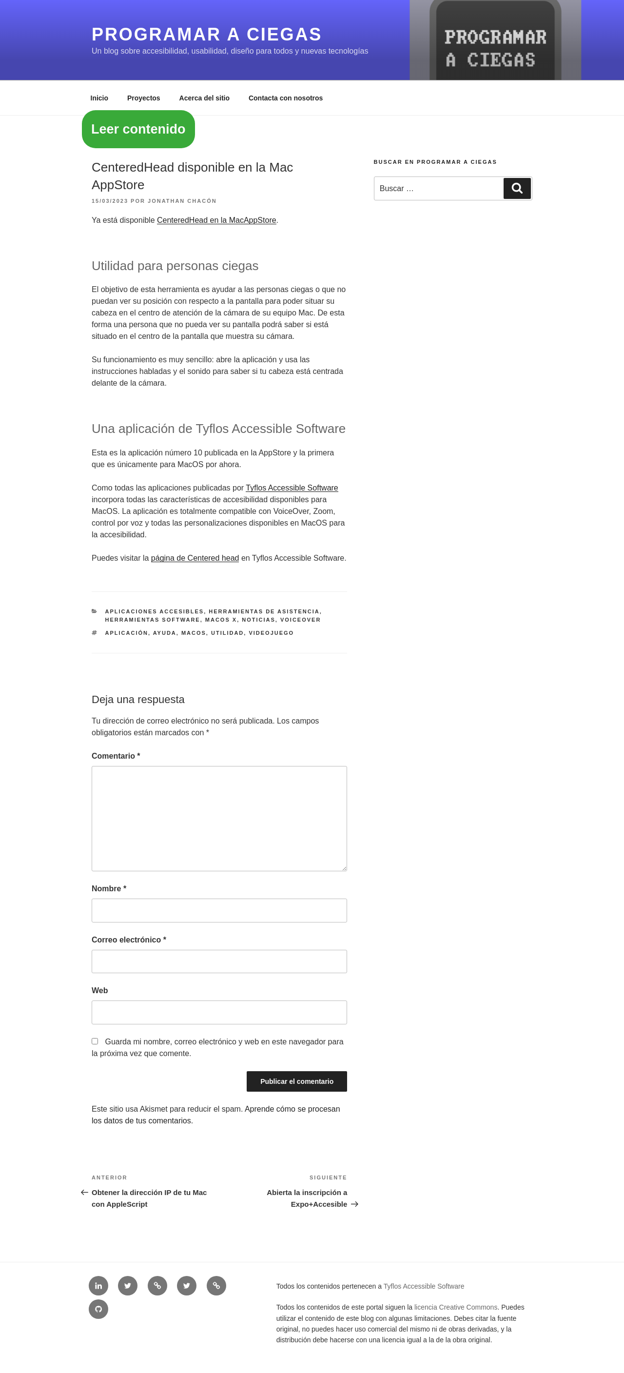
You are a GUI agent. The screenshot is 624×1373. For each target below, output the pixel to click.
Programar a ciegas (207, 34)
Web (100, 990)
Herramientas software (152, 620)
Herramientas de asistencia (264, 611)
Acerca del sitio (204, 98)
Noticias (258, 620)
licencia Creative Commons (455, 1307)
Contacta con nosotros (286, 98)
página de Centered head (195, 558)
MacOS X (221, 620)
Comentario (116, 756)
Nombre (109, 888)
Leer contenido (138, 129)
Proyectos (143, 98)
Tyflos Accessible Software (292, 488)
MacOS (193, 633)
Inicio (100, 98)
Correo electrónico (129, 940)
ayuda (164, 633)
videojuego (271, 633)
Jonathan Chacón (182, 201)
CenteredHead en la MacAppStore (216, 220)
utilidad (227, 633)
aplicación (126, 633)
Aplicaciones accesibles (154, 611)
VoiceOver (300, 620)
